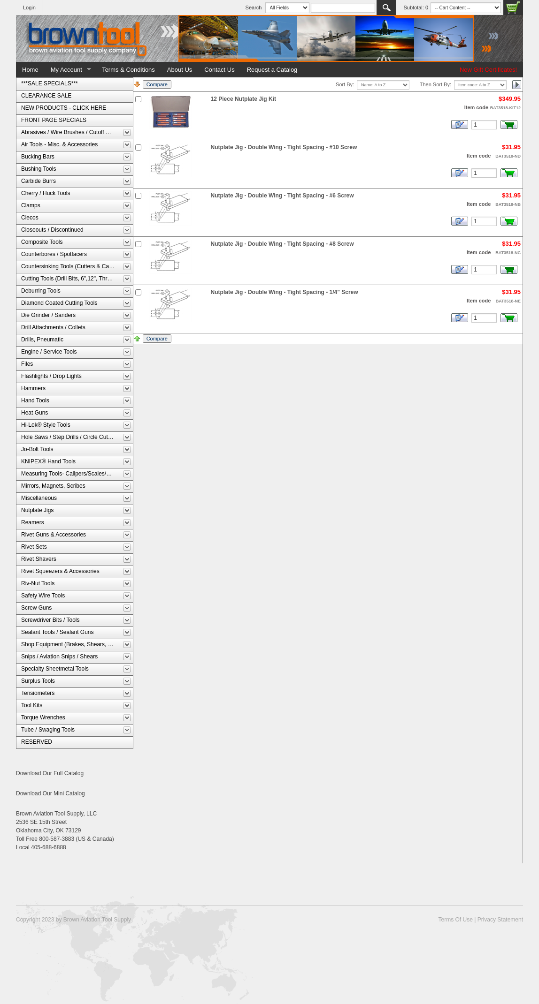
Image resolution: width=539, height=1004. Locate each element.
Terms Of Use (455, 919)
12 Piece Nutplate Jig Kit (243, 99)
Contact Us (219, 69)
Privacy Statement (500, 919)
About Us (179, 69)
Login (29, 7)
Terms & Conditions (128, 69)
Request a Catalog (272, 69)
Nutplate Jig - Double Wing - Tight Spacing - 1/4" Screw (284, 292)
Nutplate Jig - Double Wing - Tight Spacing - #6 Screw (282, 195)
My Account (68, 70)
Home (30, 69)
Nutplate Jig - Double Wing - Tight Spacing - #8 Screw (282, 244)
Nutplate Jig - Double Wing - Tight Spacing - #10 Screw (284, 147)
